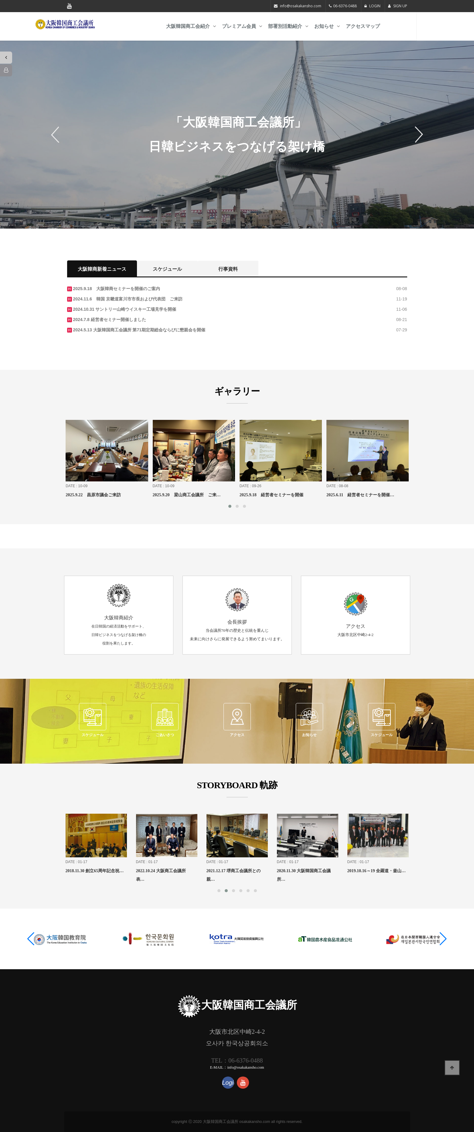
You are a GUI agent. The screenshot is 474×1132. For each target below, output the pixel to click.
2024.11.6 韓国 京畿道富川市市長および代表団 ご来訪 (127, 298)
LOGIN (372, 5)
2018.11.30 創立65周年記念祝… (154, 871)
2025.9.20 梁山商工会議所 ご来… (260, 495)
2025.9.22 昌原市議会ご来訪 (167, 495)
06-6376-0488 (345, 5)
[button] (31, 939)
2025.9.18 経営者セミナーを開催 (345, 495)
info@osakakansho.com (300, 5)
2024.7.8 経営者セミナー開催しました (109, 319)
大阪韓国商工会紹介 (217, 26)
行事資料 (228, 269)
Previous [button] (57, 135)
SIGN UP (397, 5)
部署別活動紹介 (314, 26)
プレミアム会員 (268, 26)
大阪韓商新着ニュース (102, 269)
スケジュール (167, 269)
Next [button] (417, 135)
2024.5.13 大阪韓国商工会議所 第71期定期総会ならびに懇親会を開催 (139, 329)
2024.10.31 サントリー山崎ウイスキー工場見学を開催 (124, 309)
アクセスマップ (392, 26)
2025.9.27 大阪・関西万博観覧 (82, 495)
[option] (237, 135)
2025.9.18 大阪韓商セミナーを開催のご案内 (116, 288)
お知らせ (353, 26)
